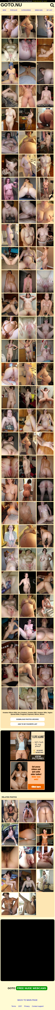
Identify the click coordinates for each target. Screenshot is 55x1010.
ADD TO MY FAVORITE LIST (27, 724)
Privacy (27, 1006)
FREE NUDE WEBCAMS (31, 988)
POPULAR (13, 10)
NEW (4, 10)
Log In (45, 1)
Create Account (37, 1)
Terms (13, 1006)
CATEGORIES (26, 10)
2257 (20, 1006)
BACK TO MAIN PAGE (28, 1000)
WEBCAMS (39, 10)
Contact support (38, 1006)
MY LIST (49, 10)
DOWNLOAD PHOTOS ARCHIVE (27, 719)
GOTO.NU (11, 4)
